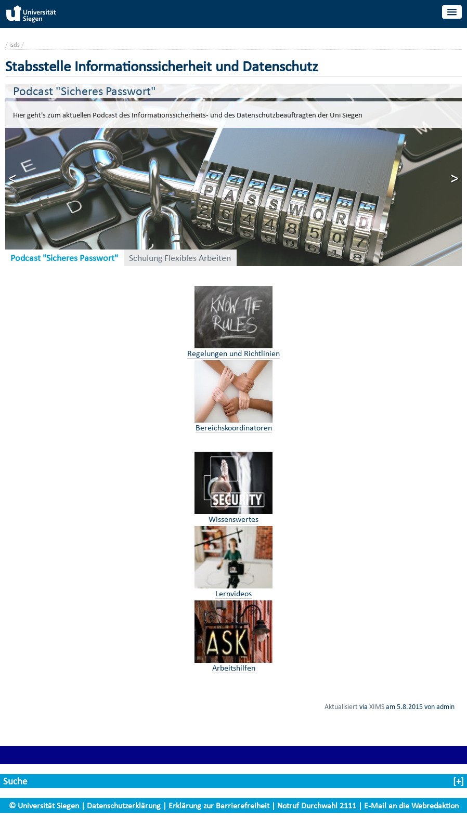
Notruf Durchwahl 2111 (316, 805)
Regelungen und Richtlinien (233, 353)
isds (14, 44)
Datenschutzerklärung (124, 805)
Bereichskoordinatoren (234, 427)
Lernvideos (233, 593)
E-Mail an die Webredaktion (411, 805)
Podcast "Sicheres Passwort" (64, 258)
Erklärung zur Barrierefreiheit (218, 805)
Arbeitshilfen (233, 668)
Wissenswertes (233, 519)
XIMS (376, 706)
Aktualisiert (341, 706)
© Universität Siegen (44, 805)
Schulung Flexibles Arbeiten (180, 258)
